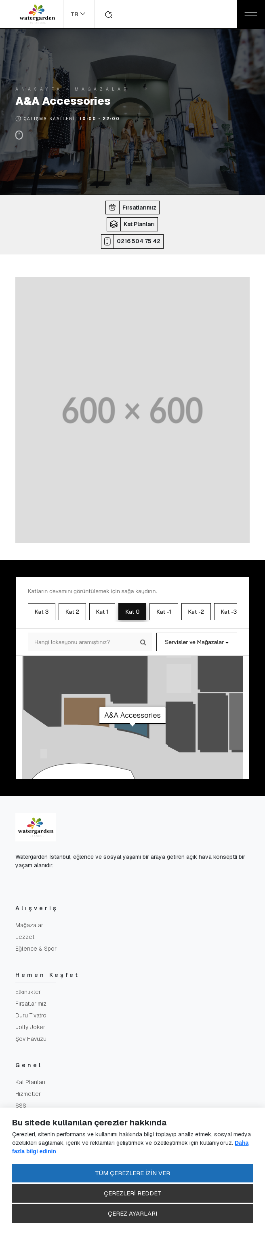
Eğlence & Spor (36, 948)
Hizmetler (28, 1093)
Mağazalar (102, 89)
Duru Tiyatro (30, 1015)
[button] (134, 207)
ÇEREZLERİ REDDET (133, 1193)
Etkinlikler (28, 992)
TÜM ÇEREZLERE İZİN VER (132, 1173)
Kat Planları (30, 1082)
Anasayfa (39, 89)
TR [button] (75, 14)
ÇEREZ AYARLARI (132, 1213)
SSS (20, 1105)
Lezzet (24, 937)
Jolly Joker (30, 1027)
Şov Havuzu (30, 1038)
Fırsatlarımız (30, 1003)
